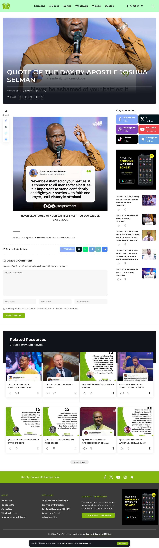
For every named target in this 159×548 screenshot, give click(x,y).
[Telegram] (141, 6)
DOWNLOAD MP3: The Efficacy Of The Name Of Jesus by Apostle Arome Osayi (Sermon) (127, 260)
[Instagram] (138, 6)
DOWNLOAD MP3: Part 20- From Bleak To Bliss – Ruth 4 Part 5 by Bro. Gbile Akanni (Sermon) (127, 238)
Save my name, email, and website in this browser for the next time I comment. (42, 314)
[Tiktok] (127, 140)
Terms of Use (87, 543)
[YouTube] (135, 6)
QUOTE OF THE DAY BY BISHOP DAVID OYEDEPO (127, 219)
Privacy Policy (69, 543)
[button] (122, 543)
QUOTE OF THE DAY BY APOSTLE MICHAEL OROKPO (128, 279)
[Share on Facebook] (20, 97)
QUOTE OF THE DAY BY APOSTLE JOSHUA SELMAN (54, 238)
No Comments (14, 91)
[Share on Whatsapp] (32, 97)
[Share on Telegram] (38, 97)
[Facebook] (127, 6)
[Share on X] (26, 97)
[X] (131, 6)
